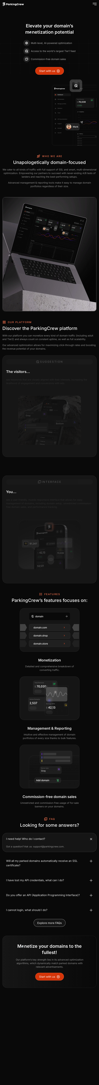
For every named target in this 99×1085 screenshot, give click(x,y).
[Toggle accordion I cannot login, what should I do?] (49, 910)
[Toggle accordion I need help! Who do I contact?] (49, 839)
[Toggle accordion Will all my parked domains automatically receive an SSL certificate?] (49, 863)
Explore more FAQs (49, 923)
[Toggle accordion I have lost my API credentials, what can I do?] (49, 880)
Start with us (49, 71)
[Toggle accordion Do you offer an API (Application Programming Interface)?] (49, 895)
